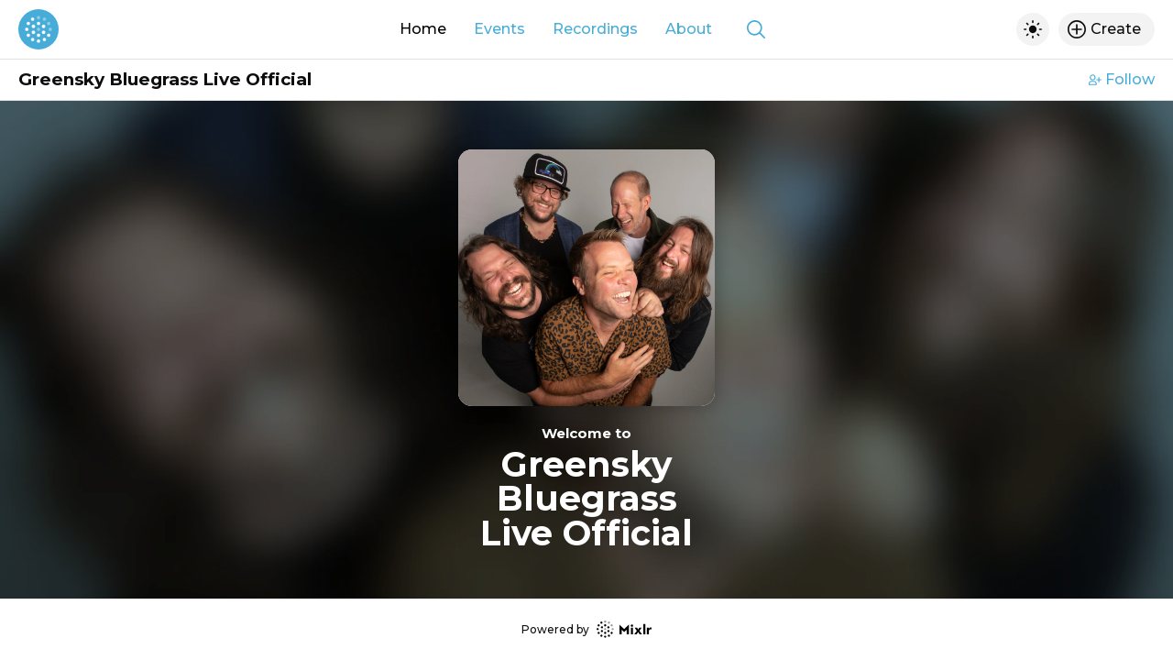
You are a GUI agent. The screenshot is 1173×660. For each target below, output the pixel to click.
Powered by (586, 629)
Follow (1122, 79)
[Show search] (756, 29)
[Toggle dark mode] (1032, 29)
